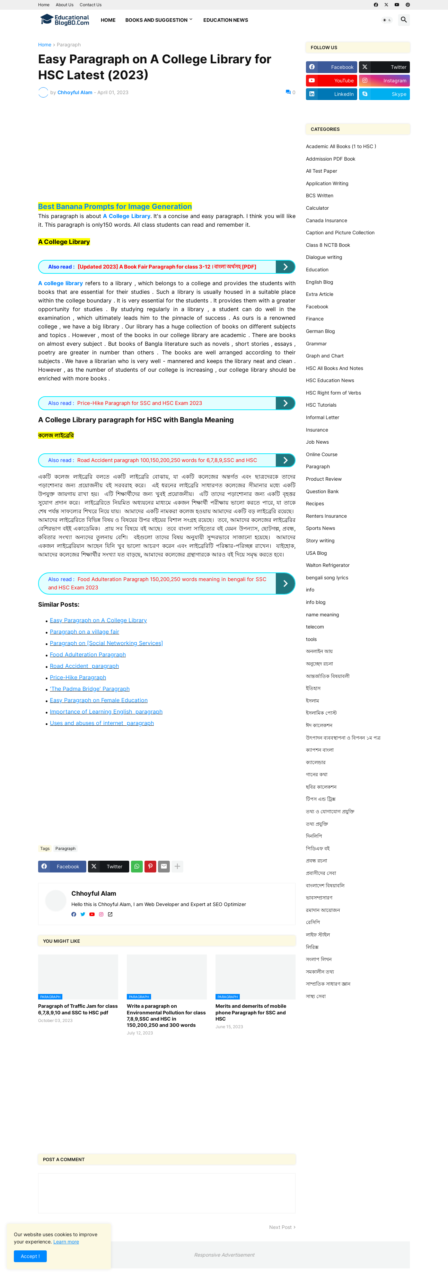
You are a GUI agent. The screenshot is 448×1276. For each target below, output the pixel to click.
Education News (225, 20)
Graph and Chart (325, 356)
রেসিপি (313, 922)
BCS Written (319, 195)
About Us (64, 4)
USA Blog (316, 553)
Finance (315, 319)
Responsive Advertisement (224, 1255)
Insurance (317, 430)
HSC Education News (330, 380)
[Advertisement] (167, 154)
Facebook (317, 306)
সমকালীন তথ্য (320, 972)
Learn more (66, 1242)
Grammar (316, 343)
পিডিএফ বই (318, 848)
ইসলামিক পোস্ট (321, 713)
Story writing (320, 540)
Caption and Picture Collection (340, 232)
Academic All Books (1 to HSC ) (341, 146)
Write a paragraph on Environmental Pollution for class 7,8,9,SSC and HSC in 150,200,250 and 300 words (166, 1015)
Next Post (280, 1227)
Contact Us (91, 4)
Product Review (324, 479)
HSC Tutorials (321, 405)
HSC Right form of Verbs (333, 393)
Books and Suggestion (156, 20)
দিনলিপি (314, 836)
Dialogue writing (324, 257)
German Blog (320, 331)
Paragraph (69, 44)
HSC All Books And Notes (334, 368)
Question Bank (322, 491)
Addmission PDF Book (330, 159)
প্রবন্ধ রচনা (316, 860)
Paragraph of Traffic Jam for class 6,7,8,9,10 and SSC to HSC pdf (78, 1009)
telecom (315, 627)
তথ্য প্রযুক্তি (317, 824)
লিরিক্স (312, 947)
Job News (317, 442)
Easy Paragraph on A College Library (98, 620)
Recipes (315, 503)
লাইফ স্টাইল (318, 935)
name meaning (322, 614)
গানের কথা (316, 774)
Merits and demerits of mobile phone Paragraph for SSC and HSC (251, 1012)
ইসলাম (312, 701)
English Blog (319, 282)
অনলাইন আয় (319, 651)
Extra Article (319, 294)
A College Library (126, 215)
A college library (60, 283)
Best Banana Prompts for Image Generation (115, 206)
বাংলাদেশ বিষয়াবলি (325, 885)
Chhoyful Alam (93, 893)
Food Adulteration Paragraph (88, 654)
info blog (316, 602)
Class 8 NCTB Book (328, 245)
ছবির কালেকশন (321, 787)
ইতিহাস (313, 688)
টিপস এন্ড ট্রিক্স (320, 799)
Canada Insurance (326, 220)
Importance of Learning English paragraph (106, 711)
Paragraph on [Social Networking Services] (106, 643)
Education (317, 269)
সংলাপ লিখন (319, 959)
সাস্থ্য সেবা (316, 996)
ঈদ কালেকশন (319, 725)
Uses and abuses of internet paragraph (102, 723)
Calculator (317, 208)
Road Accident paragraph (84, 665)
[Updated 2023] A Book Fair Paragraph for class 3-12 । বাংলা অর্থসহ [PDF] (167, 266)
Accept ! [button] (30, 1256)
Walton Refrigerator (328, 565)
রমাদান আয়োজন (323, 910)
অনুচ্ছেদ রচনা (319, 664)
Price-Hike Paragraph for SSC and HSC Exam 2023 (139, 403)
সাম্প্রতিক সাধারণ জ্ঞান (328, 984)
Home (44, 4)
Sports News (320, 528)
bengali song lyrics (327, 577)
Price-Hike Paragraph (78, 677)
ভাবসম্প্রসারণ (319, 898)
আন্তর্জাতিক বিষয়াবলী (328, 676)
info (310, 589)
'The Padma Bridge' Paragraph (90, 688)
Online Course (321, 454)
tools (311, 639)
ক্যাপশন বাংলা (320, 750)
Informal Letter (322, 417)
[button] (387, 20)
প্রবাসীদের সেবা (321, 873)
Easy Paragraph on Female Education (99, 700)
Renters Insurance (326, 516)
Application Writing (327, 183)
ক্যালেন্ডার (316, 762)
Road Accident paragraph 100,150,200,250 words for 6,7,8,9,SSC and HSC (167, 460)
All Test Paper (321, 171)
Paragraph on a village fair (84, 631)
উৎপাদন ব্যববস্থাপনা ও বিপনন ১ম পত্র (343, 738)
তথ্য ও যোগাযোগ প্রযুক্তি (330, 811)
